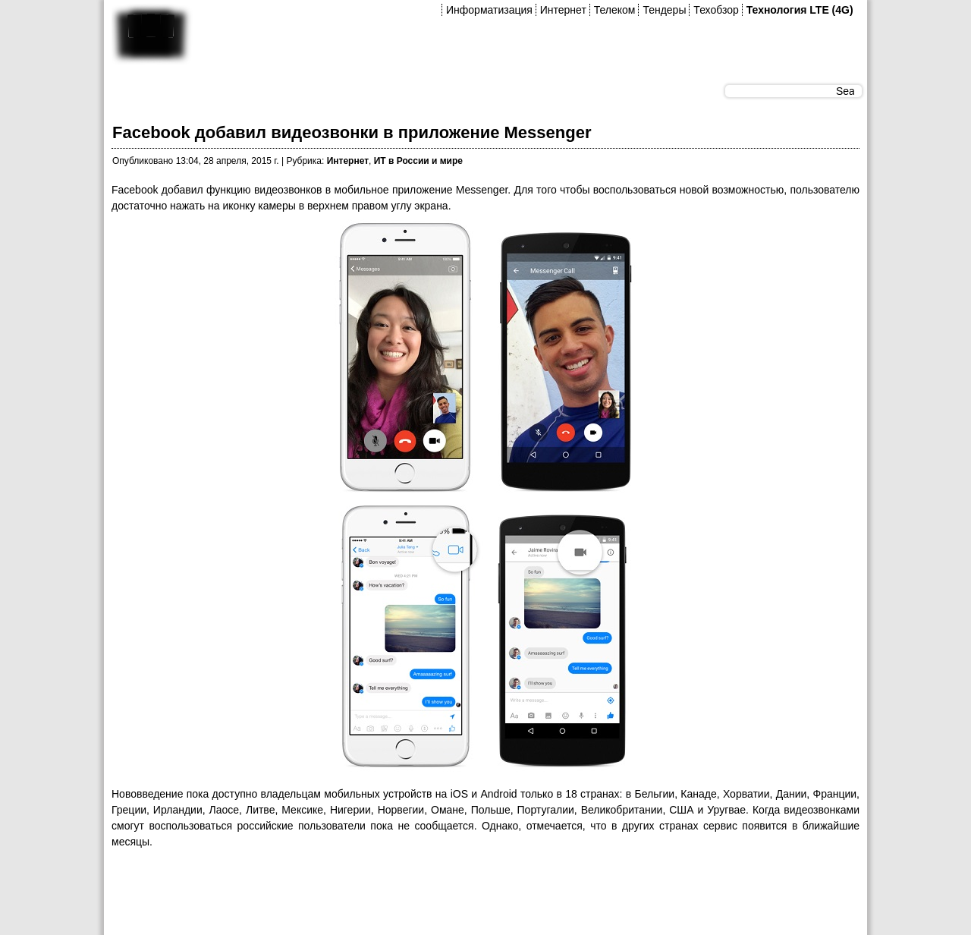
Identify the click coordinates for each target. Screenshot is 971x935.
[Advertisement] (388, 896)
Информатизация (489, 10)
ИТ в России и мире (418, 161)
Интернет (563, 10)
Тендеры (664, 10)
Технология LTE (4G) (799, 10)
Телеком (615, 10)
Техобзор (715, 10)
